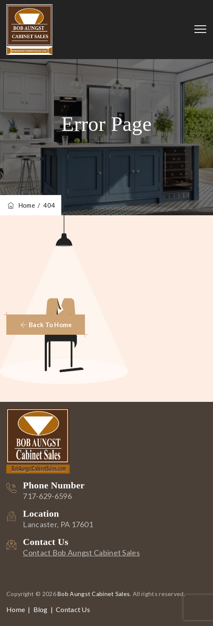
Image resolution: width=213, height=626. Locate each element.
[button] (45, 324)
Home (20, 205)
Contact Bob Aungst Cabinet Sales (81, 552)
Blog (40, 609)
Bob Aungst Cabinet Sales (93, 593)
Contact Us (73, 609)
